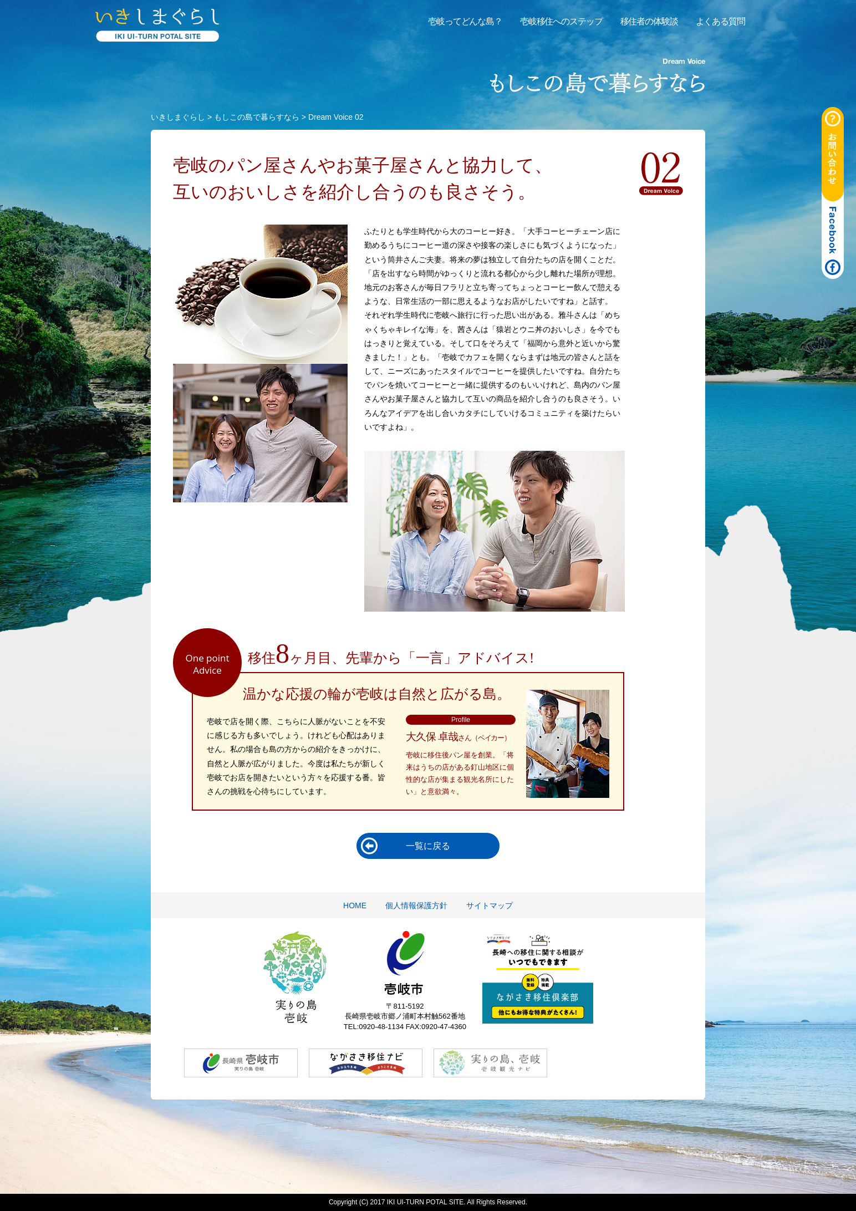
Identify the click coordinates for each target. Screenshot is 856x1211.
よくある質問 (720, 21)
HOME (354, 905)
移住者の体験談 (649, 21)
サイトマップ (489, 905)
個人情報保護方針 (416, 905)
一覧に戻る (428, 846)
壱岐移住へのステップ (561, 21)
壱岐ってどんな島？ (465, 21)
